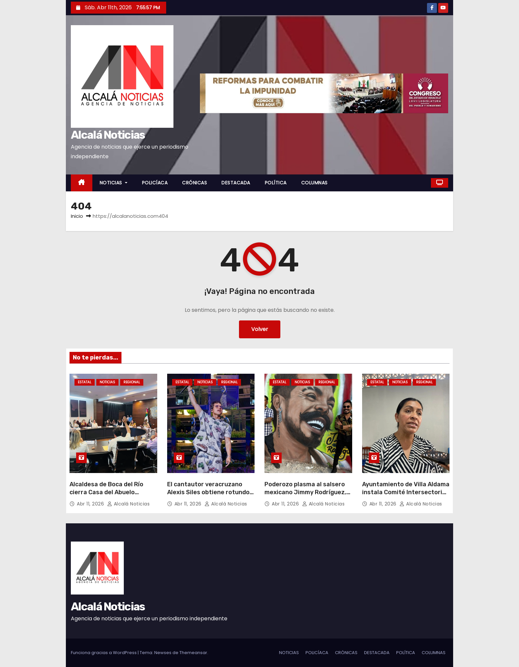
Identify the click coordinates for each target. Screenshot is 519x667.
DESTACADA (235, 182)
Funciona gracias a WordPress (104, 652)
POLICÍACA (155, 182)
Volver (259, 329)
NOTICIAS (113, 182)
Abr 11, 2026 (91, 503)
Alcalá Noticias (108, 135)
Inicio (77, 216)
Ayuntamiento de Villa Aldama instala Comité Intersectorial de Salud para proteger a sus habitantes (405, 496)
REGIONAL (131, 382)
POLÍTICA (276, 182)
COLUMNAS (314, 182)
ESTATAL (84, 382)
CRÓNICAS (194, 182)
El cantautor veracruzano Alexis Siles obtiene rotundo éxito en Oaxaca (208, 492)
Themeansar (193, 652)
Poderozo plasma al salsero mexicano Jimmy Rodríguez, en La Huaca (305, 492)
